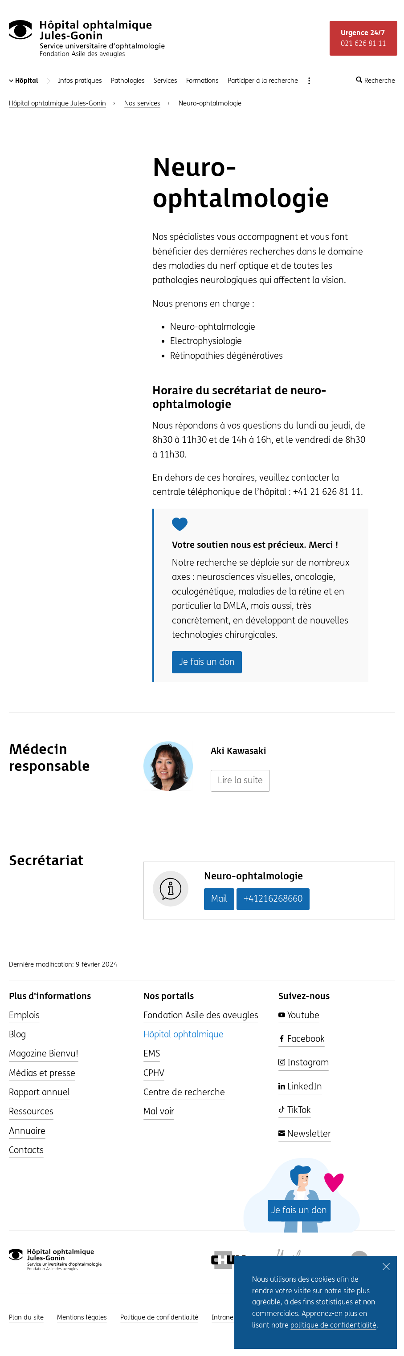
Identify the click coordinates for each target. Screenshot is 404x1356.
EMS (151, 1053)
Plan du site (26, 1317)
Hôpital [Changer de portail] (31, 81)
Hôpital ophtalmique (183, 1034)
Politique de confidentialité (159, 1317)
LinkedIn (300, 1086)
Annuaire (27, 1131)
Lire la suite (240, 780)
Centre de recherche (184, 1092)
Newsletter (304, 1134)
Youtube (298, 1015)
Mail (219, 899)
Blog (17, 1034)
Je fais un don (207, 662)
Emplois (24, 1015)
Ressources (31, 1111)
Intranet (224, 1317)
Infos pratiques (80, 81)
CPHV (153, 1073)
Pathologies (128, 81)
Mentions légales (82, 1317)
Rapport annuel (39, 1092)
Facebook (301, 1039)
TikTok (294, 1110)
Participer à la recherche (263, 81)
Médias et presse (42, 1073)
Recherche (375, 81)
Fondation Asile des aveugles (200, 1015)
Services (165, 81)
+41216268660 (273, 899)
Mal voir (158, 1111)
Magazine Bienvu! (43, 1053)
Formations (202, 81)
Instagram (303, 1062)
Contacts (26, 1150)
